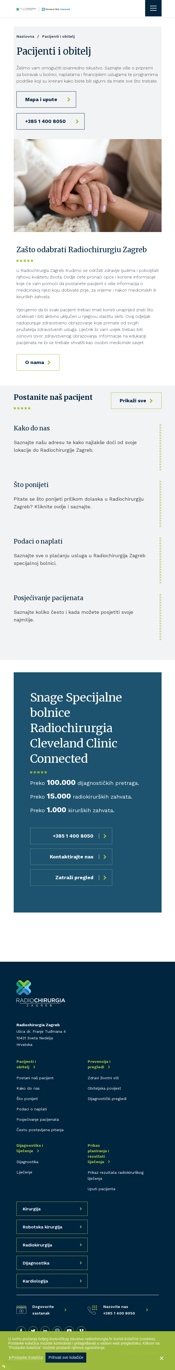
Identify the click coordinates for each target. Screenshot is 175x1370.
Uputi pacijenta (101, 1189)
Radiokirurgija (37, 1245)
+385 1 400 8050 (45, 121)
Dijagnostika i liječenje (29, 1148)
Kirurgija (32, 1208)
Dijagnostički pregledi (107, 1098)
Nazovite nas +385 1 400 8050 (119, 1309)
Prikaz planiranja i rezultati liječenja (98, 1153)
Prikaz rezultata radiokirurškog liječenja (116, 1175)
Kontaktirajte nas (71, 856)
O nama (34, 362)
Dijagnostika (27, 1162)
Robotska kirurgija (42, 1227)
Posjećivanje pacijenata (49, 598)
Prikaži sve (133, 400)
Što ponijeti (31, 485)
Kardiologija (35, 1281)
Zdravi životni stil (103, 1078)
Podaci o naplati (38, 541)
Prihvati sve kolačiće (65, 1357)
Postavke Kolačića (26, 1357)
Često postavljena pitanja (40, 1130)
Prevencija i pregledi (99, 1064)
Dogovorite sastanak (43, 1309)
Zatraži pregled (74, 877)
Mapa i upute (41, 99)
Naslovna (25, 36)
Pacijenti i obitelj (26, 1064)
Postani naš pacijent (35, 1078)
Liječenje (24, 1172)
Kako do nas (32, 428)
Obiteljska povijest (104, 1088)
